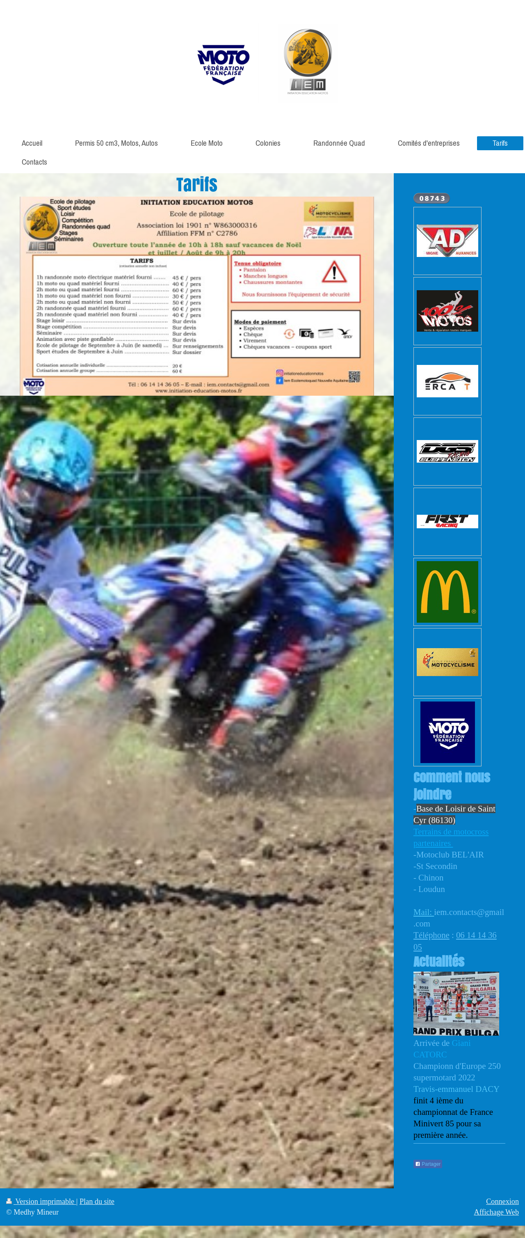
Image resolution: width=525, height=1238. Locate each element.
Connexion (502, 1201)
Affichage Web (496, 1212)
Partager (428, 1164)
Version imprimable (41, 1201)
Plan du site (97, 1201)
